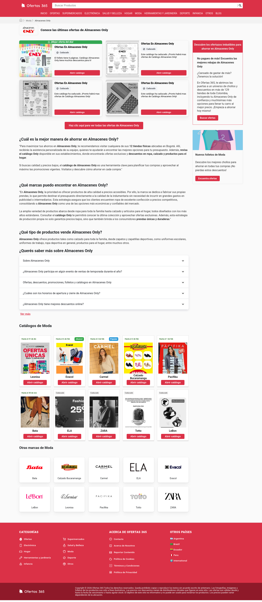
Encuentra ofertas (207, 178)
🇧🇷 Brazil (175, 545)
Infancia (198, 13)
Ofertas (55, 13)
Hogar (128, 13)
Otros (209, 13)
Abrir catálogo (77, 73)
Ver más (25, 314)
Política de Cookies (121, 560)
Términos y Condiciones (124, 566)
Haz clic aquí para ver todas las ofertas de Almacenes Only (104, 125)
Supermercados (72, 13)
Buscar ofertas (207, 118)
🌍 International (178, 561)
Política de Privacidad (123, 573)
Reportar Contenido (122, 553)
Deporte (185, 13)
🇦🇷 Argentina (177, 539)
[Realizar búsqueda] (240, 5)
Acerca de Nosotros (122, 546)
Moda (138, 13)
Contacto (116, 540)
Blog (219, 13)
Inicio (43, 13)
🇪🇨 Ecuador (176, 550)
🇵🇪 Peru (174, 556)
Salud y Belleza (112, 13)
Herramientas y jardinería (160, 13)
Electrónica (92, 13)
